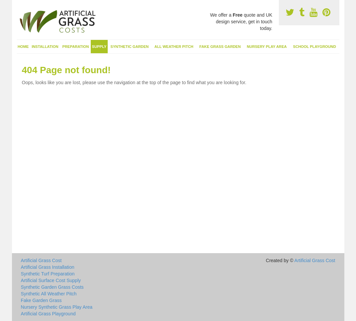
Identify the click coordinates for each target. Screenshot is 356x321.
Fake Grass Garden (220, 47)
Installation (45, 47)
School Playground (314, 47)
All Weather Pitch (174, 47)
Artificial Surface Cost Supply (51, 280)
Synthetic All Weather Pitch (49, 293)
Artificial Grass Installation (47, 267)
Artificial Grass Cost (41, 260)
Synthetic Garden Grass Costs (52, 287)
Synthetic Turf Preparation (48, 273)
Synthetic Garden (129, 47)
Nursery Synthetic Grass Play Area (57, 307)
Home (23, 47)
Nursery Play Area (267, 47)
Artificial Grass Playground (48, 313)
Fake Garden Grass (41, 300)
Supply (99, 47)
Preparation (75, 47)
